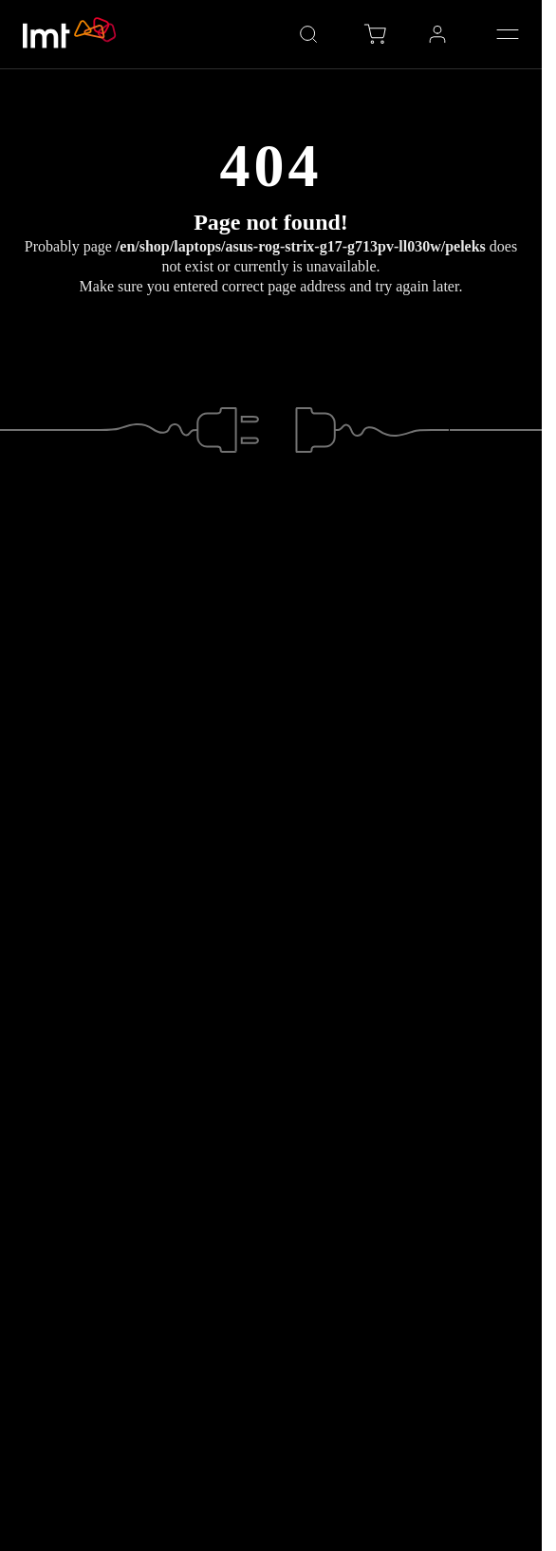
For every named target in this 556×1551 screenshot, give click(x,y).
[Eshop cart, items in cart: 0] (374, 34)
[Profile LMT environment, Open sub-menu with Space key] (437, 34)
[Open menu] (507, 34)
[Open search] (308, 34)
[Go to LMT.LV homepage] (70, 34)
